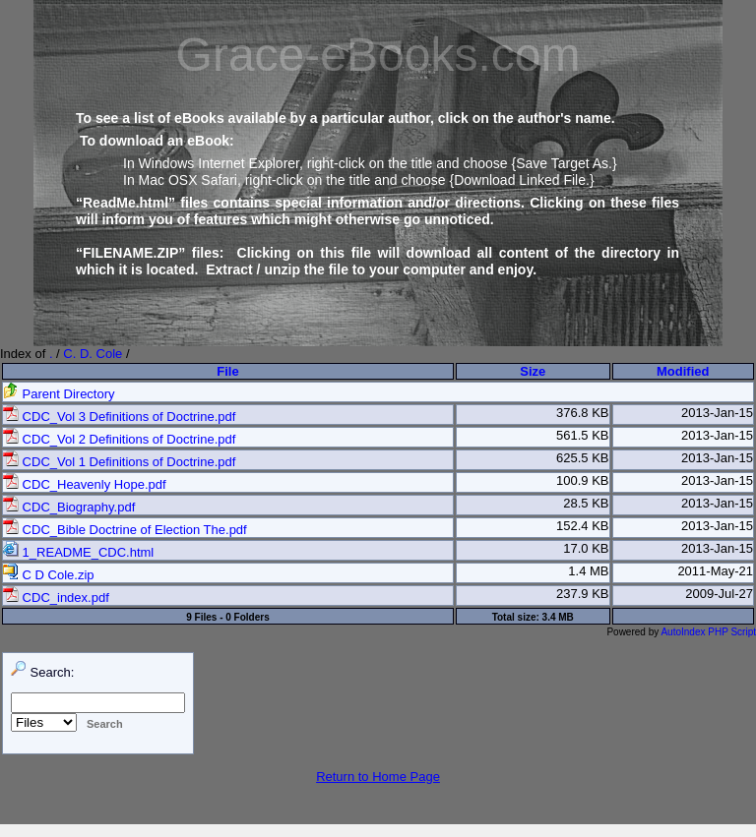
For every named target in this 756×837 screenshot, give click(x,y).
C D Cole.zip (48, 575)
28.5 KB (585, 503)
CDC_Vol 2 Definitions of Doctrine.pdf (119, 439)
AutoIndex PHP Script (708, 632)
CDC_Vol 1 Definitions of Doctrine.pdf (119, 461)
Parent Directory (59, 394)
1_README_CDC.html (78, 552)
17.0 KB (585, 548)
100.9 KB (582, 480)
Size (532, 371)
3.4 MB (558, 617)
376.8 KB (582, 412)
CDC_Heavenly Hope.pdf (84, 484)
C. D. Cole (92, 353)
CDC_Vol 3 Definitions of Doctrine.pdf (119, 416)
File (227, 371)
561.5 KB (582, 435)
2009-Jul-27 (719, 593)
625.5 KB (582, 457)
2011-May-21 (715, 571)
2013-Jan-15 (717, 412)
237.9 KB (582, 593)
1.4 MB (588, 571)
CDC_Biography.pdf (69, 507)
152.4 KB (582, 525)
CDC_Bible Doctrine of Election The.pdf (125, 529)
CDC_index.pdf (56, 597)
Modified (683, 371)
